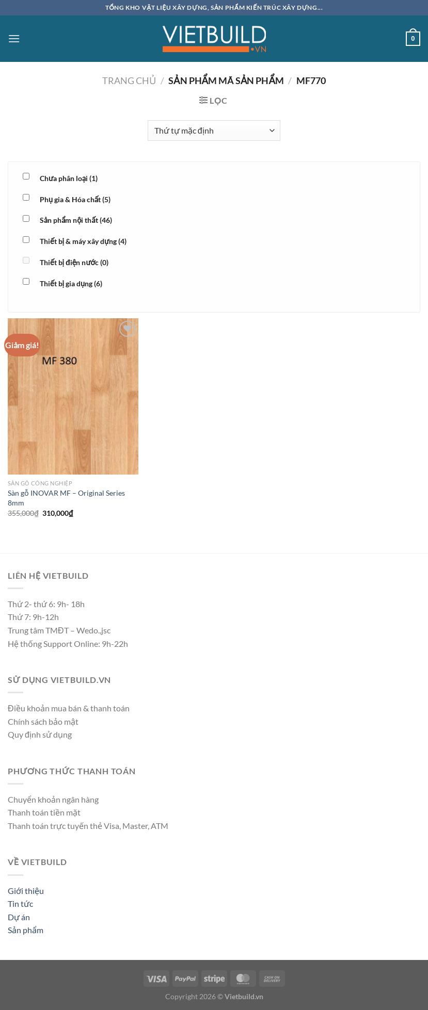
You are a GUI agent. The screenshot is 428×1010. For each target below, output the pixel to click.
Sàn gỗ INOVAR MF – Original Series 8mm (66, 497)
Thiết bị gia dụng (71, 283)
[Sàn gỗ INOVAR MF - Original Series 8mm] (73, 396)
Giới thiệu (26, 890)
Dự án (19, 917)
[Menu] (14, 38)
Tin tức (20, 903)
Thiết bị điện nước (74, 262)
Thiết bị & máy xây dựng (83, 241)
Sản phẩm (25, 930)
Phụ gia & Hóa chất (75, 199)
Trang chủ (129, 80)
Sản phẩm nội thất (76, 220)
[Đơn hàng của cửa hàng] (214, 130)
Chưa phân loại (69, 178)
